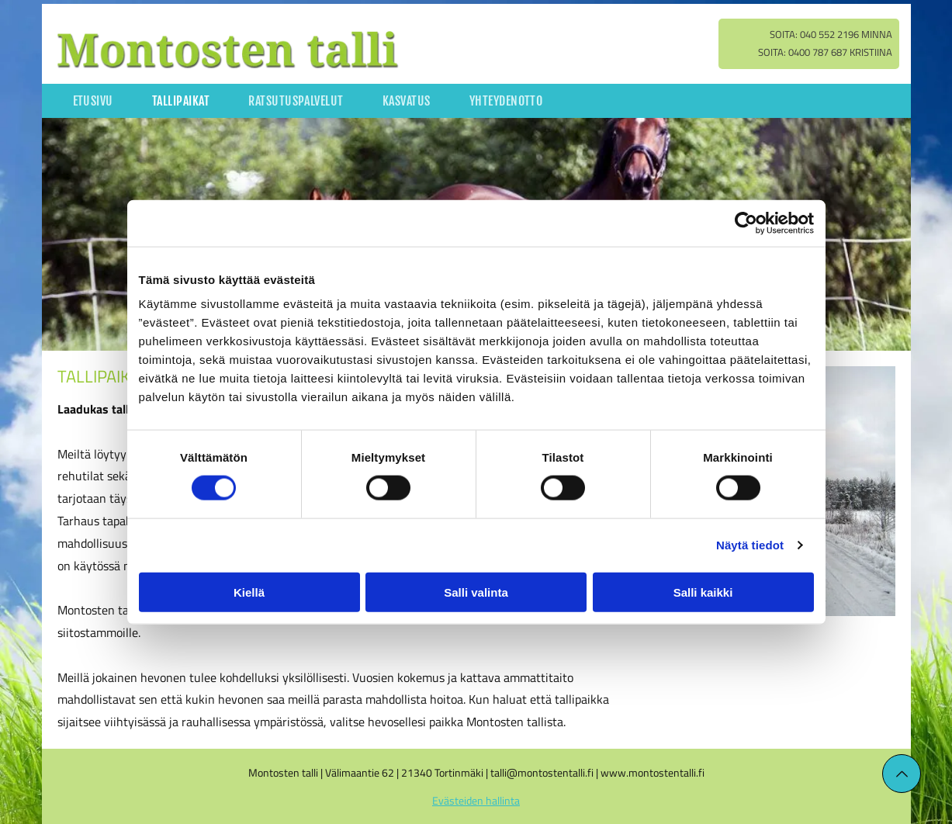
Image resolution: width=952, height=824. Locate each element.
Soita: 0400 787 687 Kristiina (825, 52)
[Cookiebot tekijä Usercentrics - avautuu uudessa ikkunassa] (746, 223)
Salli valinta (476, 591)
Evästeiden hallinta (476, 800)
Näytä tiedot (750, 545)
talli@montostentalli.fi (542, 772)
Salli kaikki (703, 591)
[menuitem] (93, 100)
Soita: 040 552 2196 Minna (831, 34)
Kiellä (249, 591)
